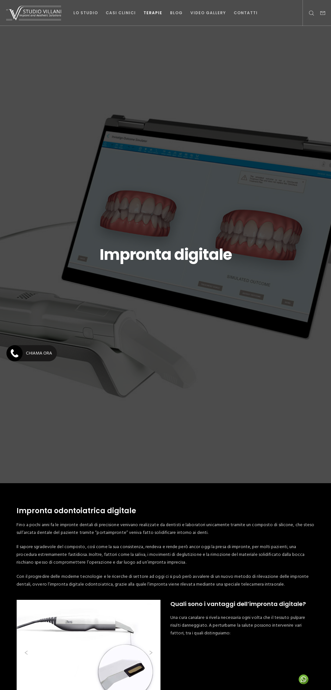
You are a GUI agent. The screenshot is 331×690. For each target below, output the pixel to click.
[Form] (320, 13)
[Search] (309, 13)
